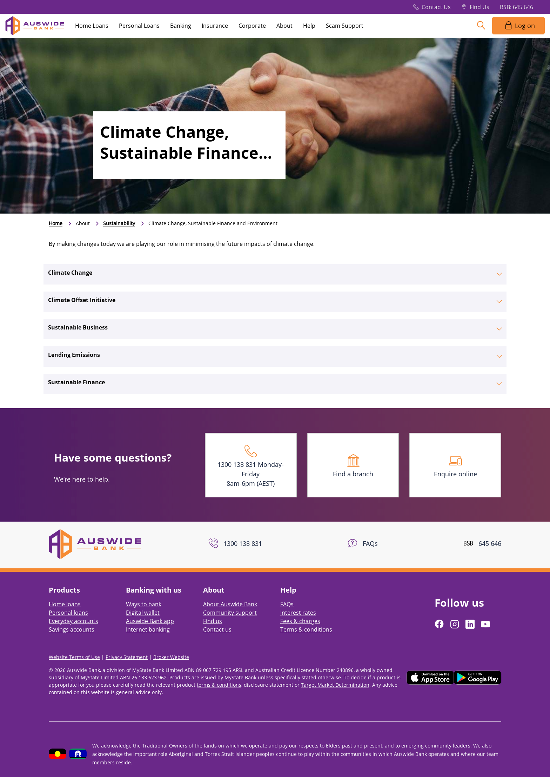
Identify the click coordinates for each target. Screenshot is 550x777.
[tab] (275, 274)
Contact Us (436, 7)
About (284, 26)
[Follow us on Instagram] (455, 624)
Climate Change (70, 272)
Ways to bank (143, 604)
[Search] (481, 25)
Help (309, 26)
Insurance (215, 26)
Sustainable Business (78, 327)
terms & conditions (219, 684)
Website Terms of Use (74, 657)
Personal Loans (139, 26)
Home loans (65, 604)
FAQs (287, 604)
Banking (180, 26)
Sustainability (119, 223)
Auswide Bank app (150, 621)
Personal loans (68, 612)
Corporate (252, 26)
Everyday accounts (73, 621)
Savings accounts (71, 629)
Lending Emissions (74, 355)
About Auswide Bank (230, 604)
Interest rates (298, 612)
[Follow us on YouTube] (486, 624)
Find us (212, 621)
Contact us (217, 629)
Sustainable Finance (76, 382)
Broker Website (171, 657)
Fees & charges (300, 621)
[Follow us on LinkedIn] (470, 624)
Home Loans (91, 26)
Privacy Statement (127, 657)
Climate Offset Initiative (81, 300)
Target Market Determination (335, 684)
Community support (230, 612)
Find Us (479, 7)
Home (55, 223)
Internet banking (148, 629)
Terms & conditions (306, 629)
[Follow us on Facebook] (440, 624)
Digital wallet (143, 612)
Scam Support (344, 26)
